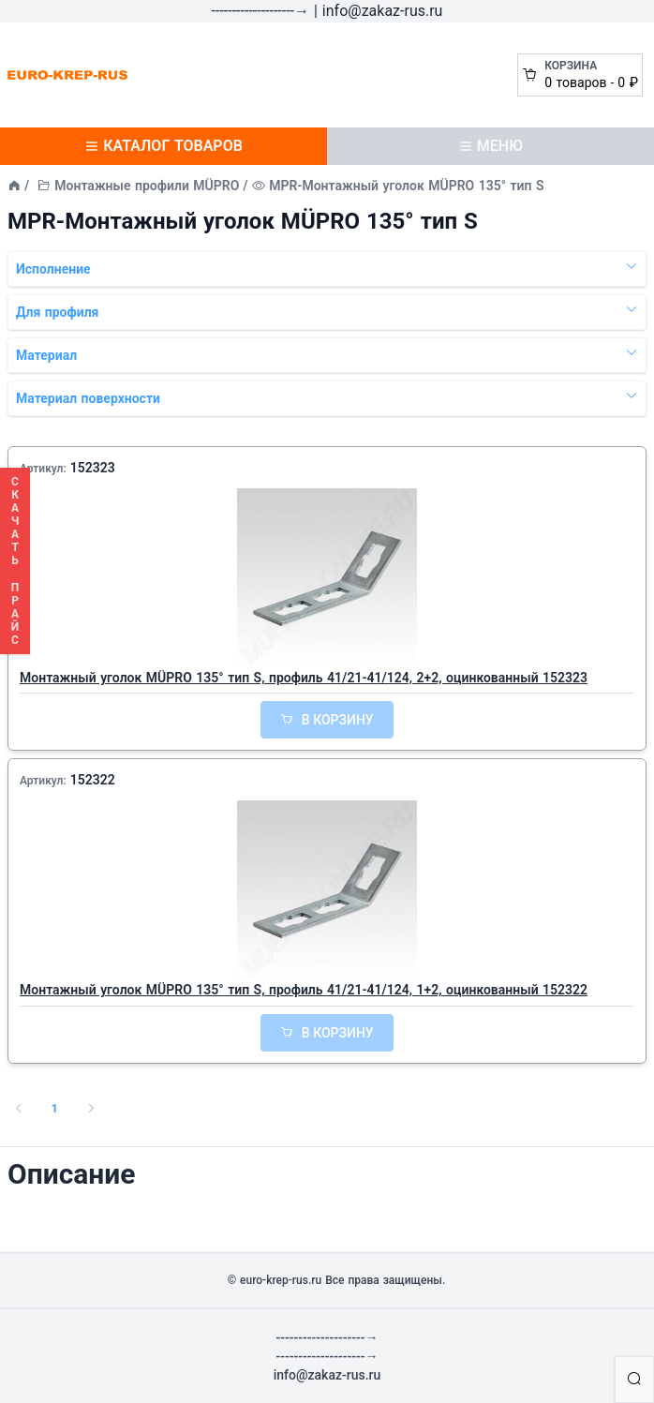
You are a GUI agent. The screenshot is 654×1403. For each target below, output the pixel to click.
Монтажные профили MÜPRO (146, 185)
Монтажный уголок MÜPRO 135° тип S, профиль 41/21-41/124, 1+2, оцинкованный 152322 (303, 989)
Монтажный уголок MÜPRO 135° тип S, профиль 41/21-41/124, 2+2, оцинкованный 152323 (303, 677)
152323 (92, 467)
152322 (92, 779)
